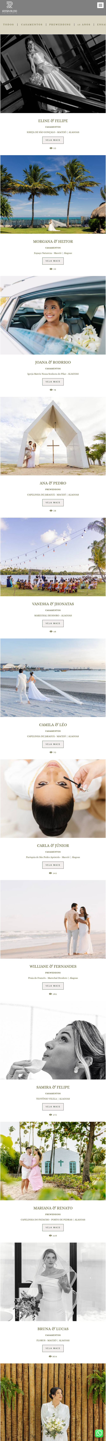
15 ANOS (84, 24)
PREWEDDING (60, 24)
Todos (8, 24)
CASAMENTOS (32, 24)
